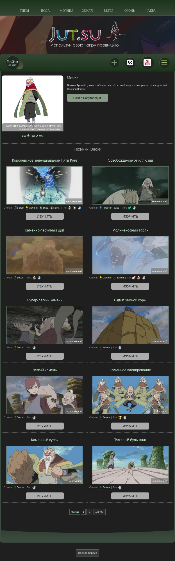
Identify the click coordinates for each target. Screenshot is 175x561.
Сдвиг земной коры (130, 300)
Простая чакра (110, 207)
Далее (99, 511)
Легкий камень (44, 370)
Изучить (44, 216)
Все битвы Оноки (32, 135)
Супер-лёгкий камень (44, 300)
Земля (87, 10)
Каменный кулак (44, 440)
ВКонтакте (130, 62)
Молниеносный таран (130, 230)
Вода (45, 10)
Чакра (150, 10)
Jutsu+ (114, 62)
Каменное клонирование (130, 370)
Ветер (108, 10)
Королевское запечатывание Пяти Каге (44, 160)
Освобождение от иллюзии (130, 160)
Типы (24, 10)
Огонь (129, 10)
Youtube (147, 62)
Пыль (56, 207)
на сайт (12, 63)
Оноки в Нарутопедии (86, 98)
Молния (66, 10)
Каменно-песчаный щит (44, 230)
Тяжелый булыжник (130, 440)
